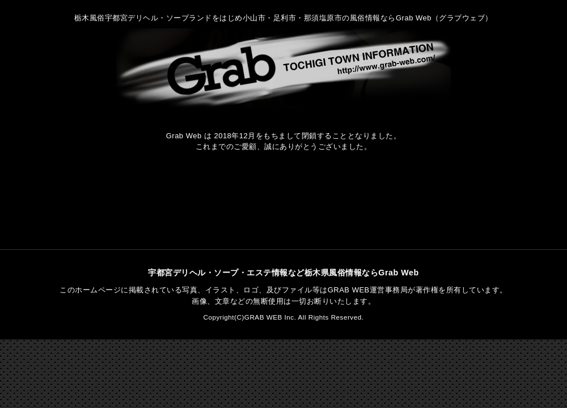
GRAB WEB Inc (269, 317)
